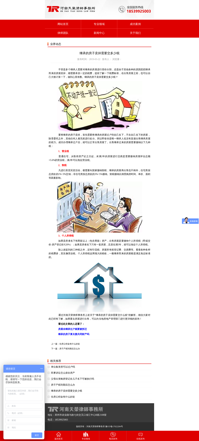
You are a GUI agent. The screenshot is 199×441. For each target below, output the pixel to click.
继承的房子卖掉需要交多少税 (66, 391)
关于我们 (135, 32)
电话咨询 (113, 436)
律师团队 (63, 32)
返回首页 (58, 436)
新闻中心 (99, 32)
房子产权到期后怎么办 (69, 348)
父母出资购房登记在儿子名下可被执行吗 (72, 379)
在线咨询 (140, 436)
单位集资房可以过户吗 (63, 367)
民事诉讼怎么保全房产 (63, 373)
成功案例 (135, 24)
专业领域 (99, 24)
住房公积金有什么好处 (69, 344)
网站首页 (63, 24)
